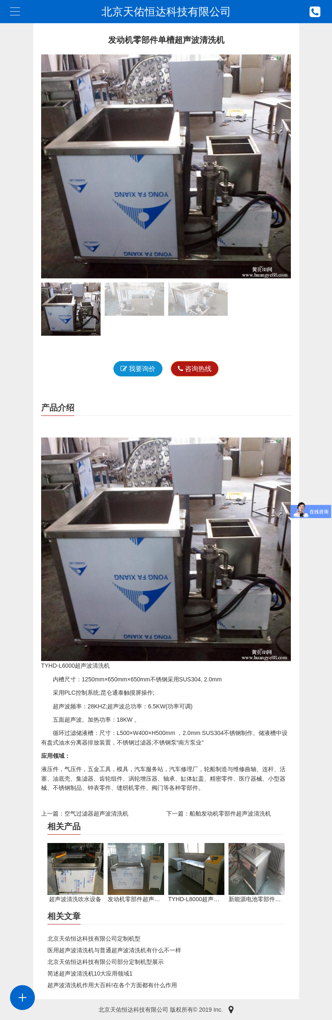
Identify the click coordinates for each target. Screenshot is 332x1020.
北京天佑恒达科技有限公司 (166, 11)
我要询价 (138, 369)
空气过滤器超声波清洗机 (96, 813)
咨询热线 (194, 368)
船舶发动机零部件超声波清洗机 (230, 813)
